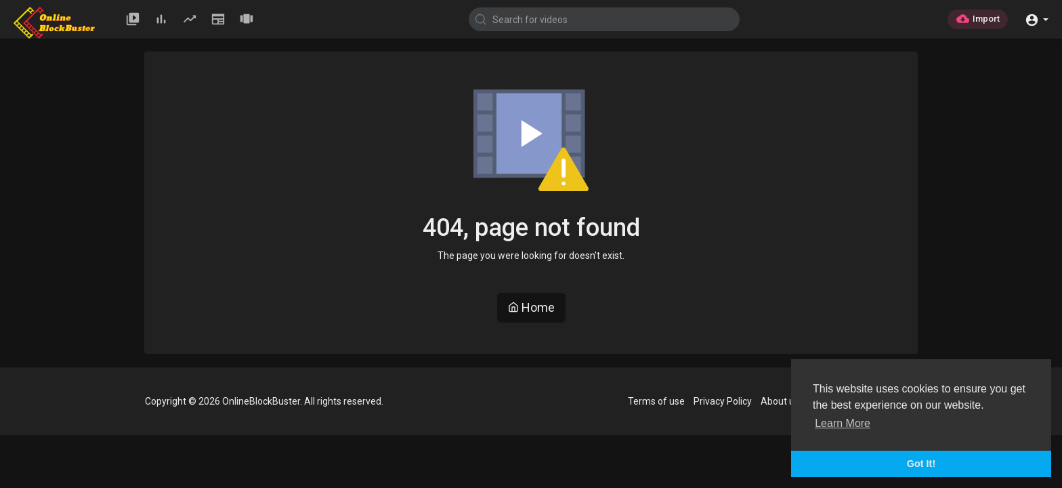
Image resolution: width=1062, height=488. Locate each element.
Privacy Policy (723, 401)
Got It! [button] (921, 463)
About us (780, 401)
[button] (1037, 18)
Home (531, 307)
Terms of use (656, 401)
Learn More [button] (842, 423)
